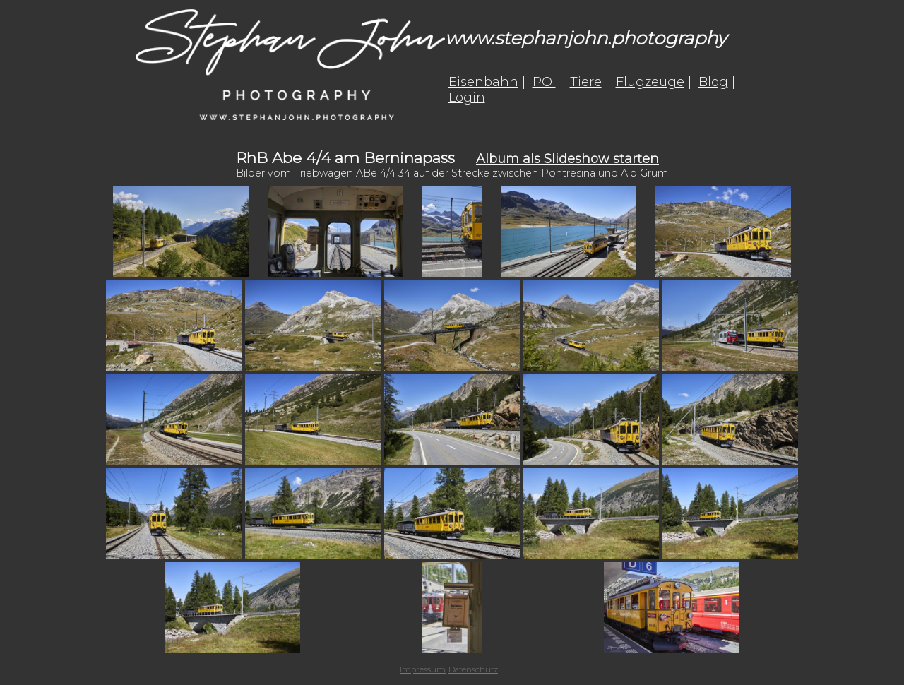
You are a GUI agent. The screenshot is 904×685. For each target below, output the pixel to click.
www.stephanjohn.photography (586, 38)
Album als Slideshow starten (567, 159)
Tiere (586, 82)
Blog (713, 82)
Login (466, 97)
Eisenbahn (483, 82)
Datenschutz (473, 669)
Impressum (423, 669)
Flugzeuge (650, 82)
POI (544, 82)
